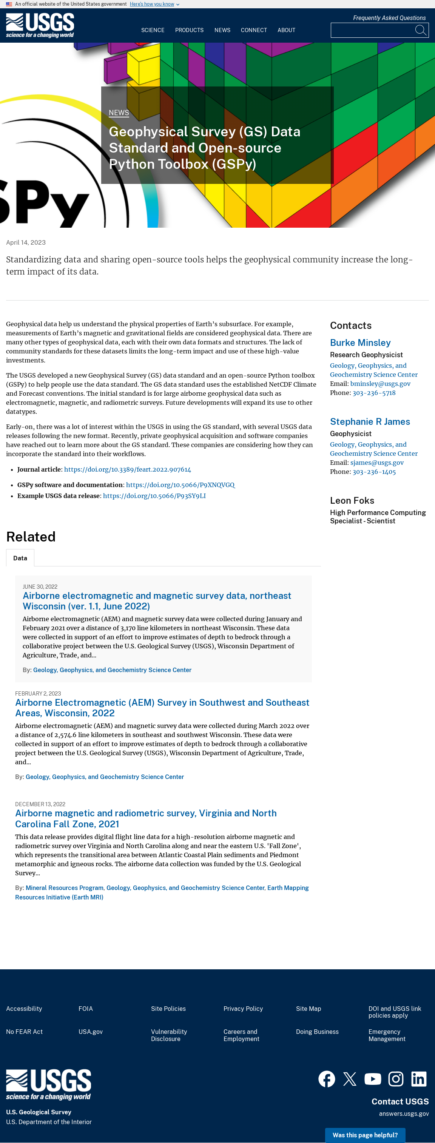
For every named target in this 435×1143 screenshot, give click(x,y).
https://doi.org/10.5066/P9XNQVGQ (180, 485)
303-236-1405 (374, 471)
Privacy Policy (243, 1009)
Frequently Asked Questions (389, 18)
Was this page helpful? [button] (365, 1135)
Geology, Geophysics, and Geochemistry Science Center (112, 670)
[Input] (380, 30)
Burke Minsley (360, 342)
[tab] (20, 557)
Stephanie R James (370, 421)
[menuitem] (153, 26)
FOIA (86, 1009)
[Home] (40, 36)
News (222, 30)
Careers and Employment (241, 1036)
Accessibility (24, 1009)
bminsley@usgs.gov (380, 383)
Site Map (308, 1009)
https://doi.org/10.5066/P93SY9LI (154, 496)
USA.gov (91, 1032)
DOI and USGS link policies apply (395, 1013)
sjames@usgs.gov (377, 462)
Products (189, 30)
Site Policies (168, 1009)
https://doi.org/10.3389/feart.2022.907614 (127, 469)
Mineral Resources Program (64, 888)
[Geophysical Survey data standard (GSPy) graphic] (217, 135)
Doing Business (317, 1032)
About (286, 30)
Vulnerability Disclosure (169, 1036)
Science (153, 30)
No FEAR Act (24, 1032)
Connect (254, 30)
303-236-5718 (374, 392)
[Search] (421, 30)
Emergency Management (387, 1036)
